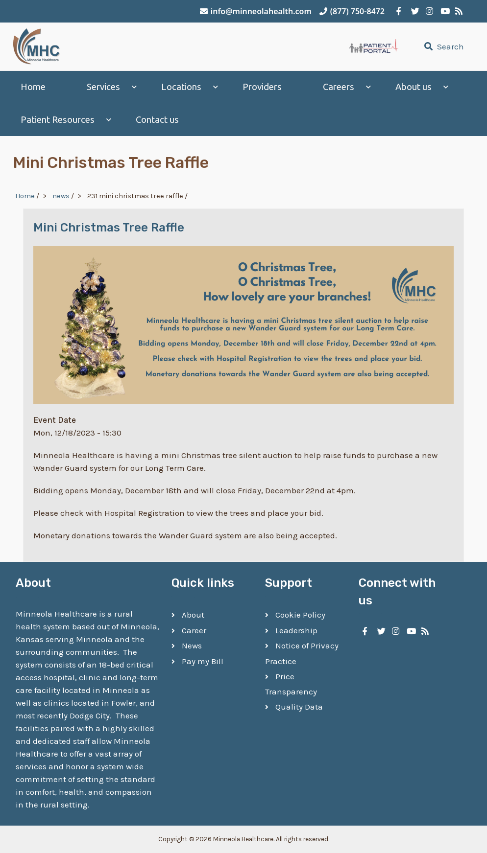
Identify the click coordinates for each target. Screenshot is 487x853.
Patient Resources (58, 120)
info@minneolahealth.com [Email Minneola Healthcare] (256, 11)
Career (194, 630)
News (192, 645)
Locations (181, 87)
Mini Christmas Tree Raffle (108, 227)
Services (103, 87)
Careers (338, 87)
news (61, 196)
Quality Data (299, 707)
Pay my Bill (202, 661)
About (193, 615)
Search (443, 46)
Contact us (157, 120)
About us (413, 87)
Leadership (296, 630)
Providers (262, 87)
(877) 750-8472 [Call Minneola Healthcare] (352, 11)
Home (33, 87)
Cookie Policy (300, 615)
